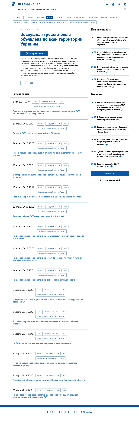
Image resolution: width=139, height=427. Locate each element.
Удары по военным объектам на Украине (47, 107)
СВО (31, 83)
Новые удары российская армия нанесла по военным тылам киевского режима (47, 154)
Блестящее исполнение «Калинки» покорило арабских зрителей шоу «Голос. (112, 129)
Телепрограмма (34, 10)
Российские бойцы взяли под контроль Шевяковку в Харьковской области (49, 380)
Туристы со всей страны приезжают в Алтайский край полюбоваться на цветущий (112, 154)
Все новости (18, 17)
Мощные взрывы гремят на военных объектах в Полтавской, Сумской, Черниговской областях (113, 41)
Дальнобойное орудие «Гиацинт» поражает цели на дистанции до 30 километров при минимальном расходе (112, 56)
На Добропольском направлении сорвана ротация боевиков (42, 343)
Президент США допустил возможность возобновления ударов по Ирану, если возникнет (111, 83)
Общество (59, 17)
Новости (22, 10)
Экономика (40, 17)
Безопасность (92, 17)
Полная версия (50, 10)
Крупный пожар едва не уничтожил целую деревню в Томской (112, 141)
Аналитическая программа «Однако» (82, 22)
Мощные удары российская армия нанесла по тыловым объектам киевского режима (45, 364)
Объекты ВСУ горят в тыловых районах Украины (36, 133)
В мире (49, 17)
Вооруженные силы (49, 102)
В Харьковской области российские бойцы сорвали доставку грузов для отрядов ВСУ (48, 300)
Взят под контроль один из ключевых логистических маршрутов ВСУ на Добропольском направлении (46, 112)
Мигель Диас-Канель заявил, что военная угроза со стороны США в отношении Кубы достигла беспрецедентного (111, 106)
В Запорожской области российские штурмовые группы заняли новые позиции (47, 176)
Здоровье (17, 22)
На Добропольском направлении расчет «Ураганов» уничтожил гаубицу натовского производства (47, 259)
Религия (104, 17)
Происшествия (79, 17)
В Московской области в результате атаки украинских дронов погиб (112, 69)
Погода (34, 22)
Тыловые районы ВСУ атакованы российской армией (38, 216)
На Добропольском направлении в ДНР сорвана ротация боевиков (45, 279)
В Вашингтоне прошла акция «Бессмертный (109, 118)
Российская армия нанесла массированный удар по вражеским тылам (47, 196)
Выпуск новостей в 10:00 (108, 165)
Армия (68, 17)
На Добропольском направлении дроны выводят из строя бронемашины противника (48, 237)
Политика (29, 17)
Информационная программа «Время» (53, 22)
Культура (113, 17)
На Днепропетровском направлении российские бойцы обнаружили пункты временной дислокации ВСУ (46, 396)
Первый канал (29, 4)
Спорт (26, 22)
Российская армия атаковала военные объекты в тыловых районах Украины (45, 322)
